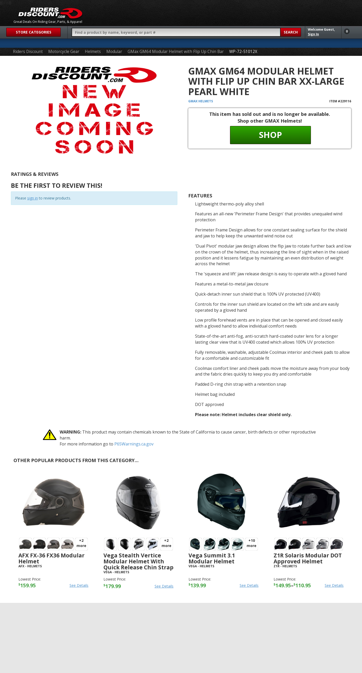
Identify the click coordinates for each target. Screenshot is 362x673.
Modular (114, 51)
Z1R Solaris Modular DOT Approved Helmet (308, 558)
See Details (78, 585)
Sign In (313, 34)
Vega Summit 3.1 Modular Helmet (212, 558)
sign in (32, 198)
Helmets (93, 51)
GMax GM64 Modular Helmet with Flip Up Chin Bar (176, 51)
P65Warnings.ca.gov (134, 444)
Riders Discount (28, 51)
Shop (270, 135)
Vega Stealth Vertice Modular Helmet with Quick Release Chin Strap (138, 561)
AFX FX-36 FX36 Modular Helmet (51, 558)
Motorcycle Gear (63, 51)
